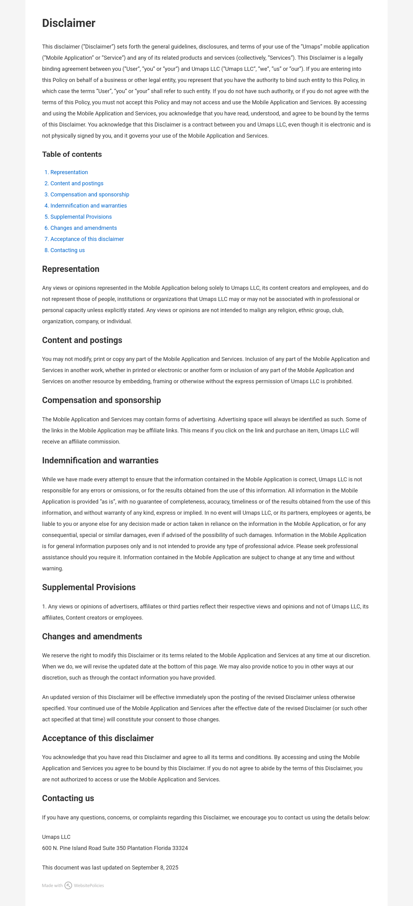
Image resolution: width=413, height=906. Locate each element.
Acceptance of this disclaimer (87, 239)
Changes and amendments (83, 228)
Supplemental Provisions (81, 216)
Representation (69, 172)
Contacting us (67, 250)
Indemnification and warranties (88, 205)
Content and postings (76, 183)
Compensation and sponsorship (89, 194)
